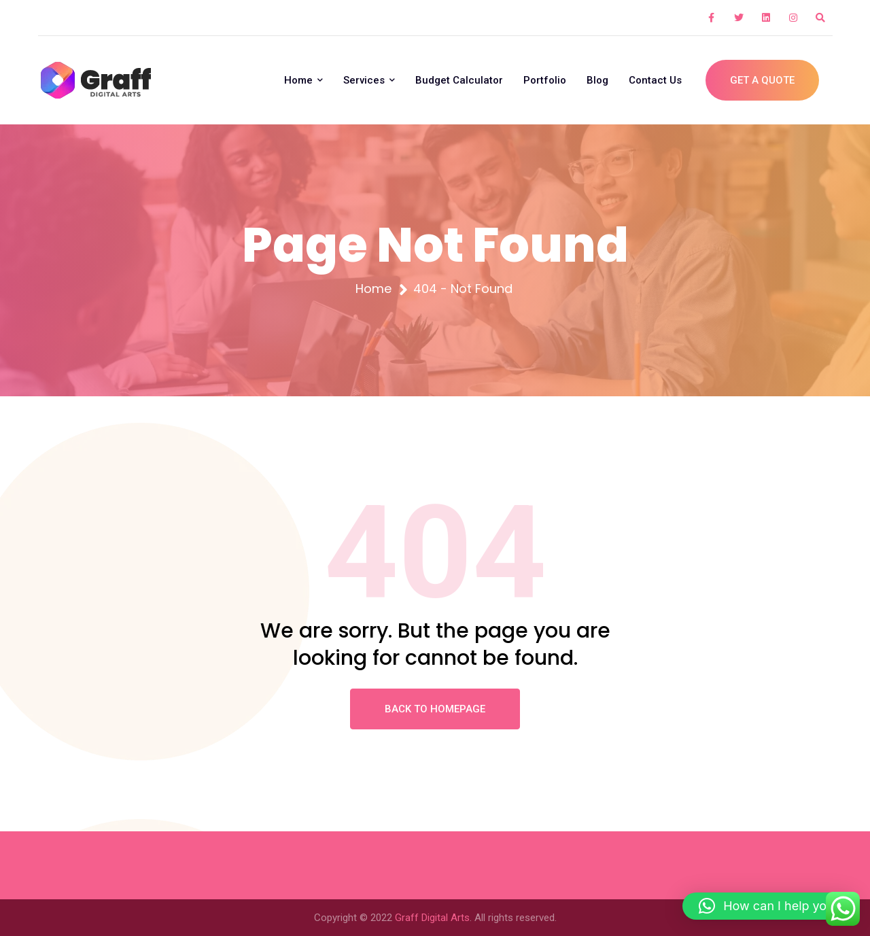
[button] (769, 906)
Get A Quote (762, 80)
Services (369, 80)
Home (303, 80)
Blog (597, 80)
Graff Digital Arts (432, 918)
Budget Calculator (459, 80)
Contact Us (655, 80)
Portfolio (544, 80)
